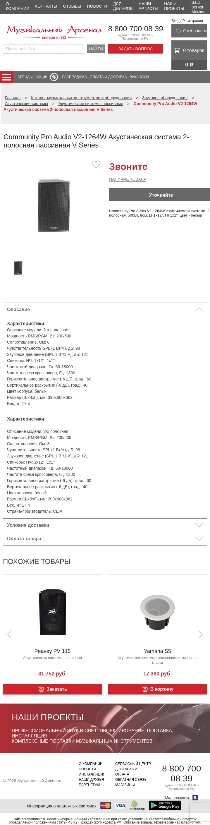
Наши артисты (148, 6)
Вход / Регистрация (187, 21)
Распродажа (74, 77)
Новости (97, 6)
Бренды (25, 77)
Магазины (125, 785)
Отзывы (72, 6)
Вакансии (139, 77)
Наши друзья (91, 780)
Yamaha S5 (157, 651)
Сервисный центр (133, 764)
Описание (18, 309)
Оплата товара (24, 538)
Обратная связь (131, 780)
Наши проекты (174, 6)
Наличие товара (127, 179)
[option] (54, 205)
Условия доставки (28, 525)
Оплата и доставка (108, 77)
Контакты (46, 6)
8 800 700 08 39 (135, 28)
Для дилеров (123, 6)
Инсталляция (92, 774)
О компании (17, 6)
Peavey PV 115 (52, 651)
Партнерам (89, 785)
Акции (41, 77)
